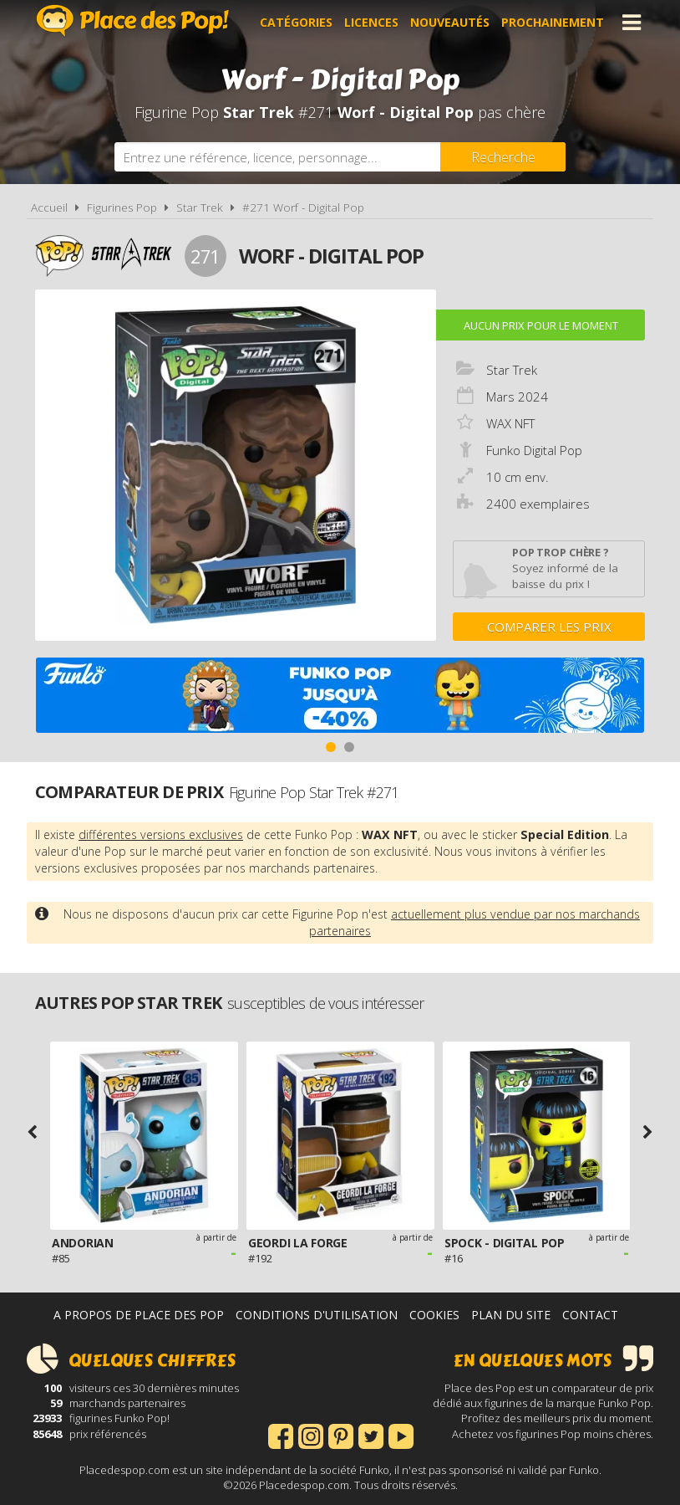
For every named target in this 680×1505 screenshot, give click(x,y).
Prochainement (552, 22)
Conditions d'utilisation (317, 1315)
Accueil (49, 207)
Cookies (434, 1315)
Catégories (296, 22)
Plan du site (511, 1315)
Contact (590, 1315)
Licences (371, 22)
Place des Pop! (133, 20)
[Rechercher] (503, 156)
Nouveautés (450, 22)
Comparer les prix (549, 626)
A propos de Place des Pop (138, 1315)
